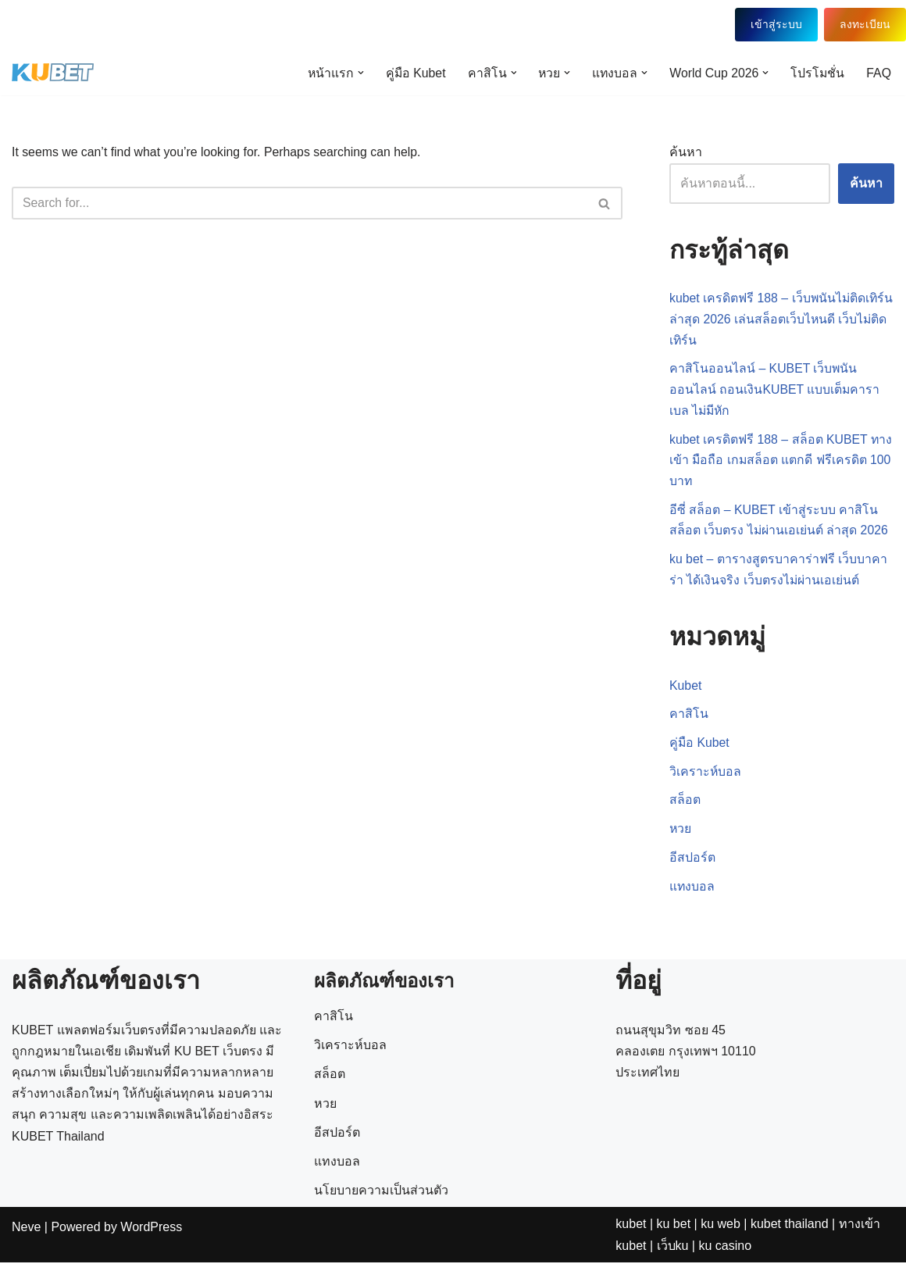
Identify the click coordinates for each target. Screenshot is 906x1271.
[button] (355, 73)
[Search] (299, 203)
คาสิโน (688, 720)
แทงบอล (692, 894)
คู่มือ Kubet (410, 73)
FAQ (878, 73)
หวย (680, 837)
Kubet (685, 691)
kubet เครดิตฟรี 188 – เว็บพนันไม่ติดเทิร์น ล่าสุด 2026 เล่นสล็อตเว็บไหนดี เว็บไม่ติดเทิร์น (779, 320)
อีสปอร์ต (692, 866)
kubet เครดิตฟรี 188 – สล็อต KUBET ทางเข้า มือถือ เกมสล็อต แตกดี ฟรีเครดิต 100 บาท (781, 463)
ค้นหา (685, 153)
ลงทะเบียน (865, 24)
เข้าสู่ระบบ (775, 24)
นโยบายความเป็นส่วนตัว (381, 1248)
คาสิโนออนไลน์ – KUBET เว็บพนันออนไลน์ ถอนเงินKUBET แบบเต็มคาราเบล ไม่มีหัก (775, 392)
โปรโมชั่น (817, 73)
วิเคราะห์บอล (705, 778)
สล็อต (685, 808)
